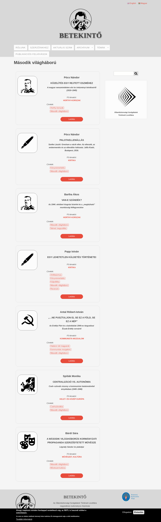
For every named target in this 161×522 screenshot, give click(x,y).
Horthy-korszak (72, 100)
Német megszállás (58, 228)
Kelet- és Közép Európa (72, 399)
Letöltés (71, 119)
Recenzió (54, 289)
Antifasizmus (55, 275)
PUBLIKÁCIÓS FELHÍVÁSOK (31, 54)
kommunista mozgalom (72, 339)
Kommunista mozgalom (60, 349)
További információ (24, 519)
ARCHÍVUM (85, 47)
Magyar (142, 3)
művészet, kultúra (72, 457)
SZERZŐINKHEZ (39, 47)
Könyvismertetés (57, 168)
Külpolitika (54, 282)
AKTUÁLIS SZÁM (62, 47)
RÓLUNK (21, 47)
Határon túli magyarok (59, 346)
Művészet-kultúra (57, 468)
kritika (72, 160)
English (131, 3)
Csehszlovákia (56, 406)
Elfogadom (127, 512)
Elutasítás (138, 512)
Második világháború (59, 111)
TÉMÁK (102, 47)
